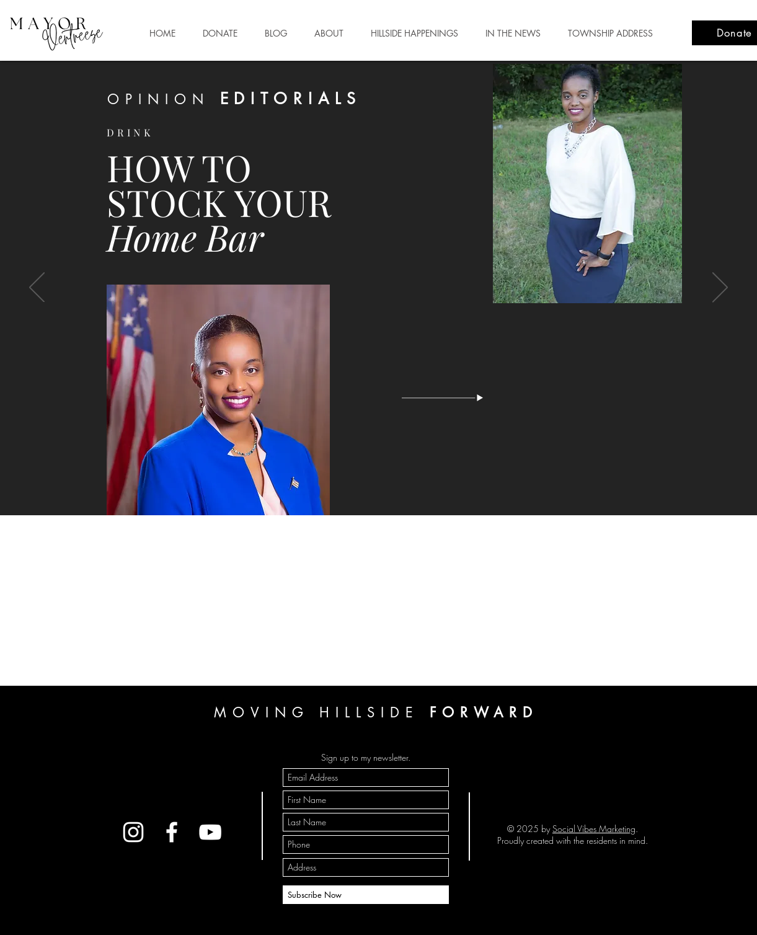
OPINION (234, 99)
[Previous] (37, 288)
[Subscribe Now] (366, 894)
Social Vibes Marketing (593, 829)
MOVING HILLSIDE (376, 712)
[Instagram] (133, 832)
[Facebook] (171, 832)
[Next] (720, 288)
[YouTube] (210, 832)
